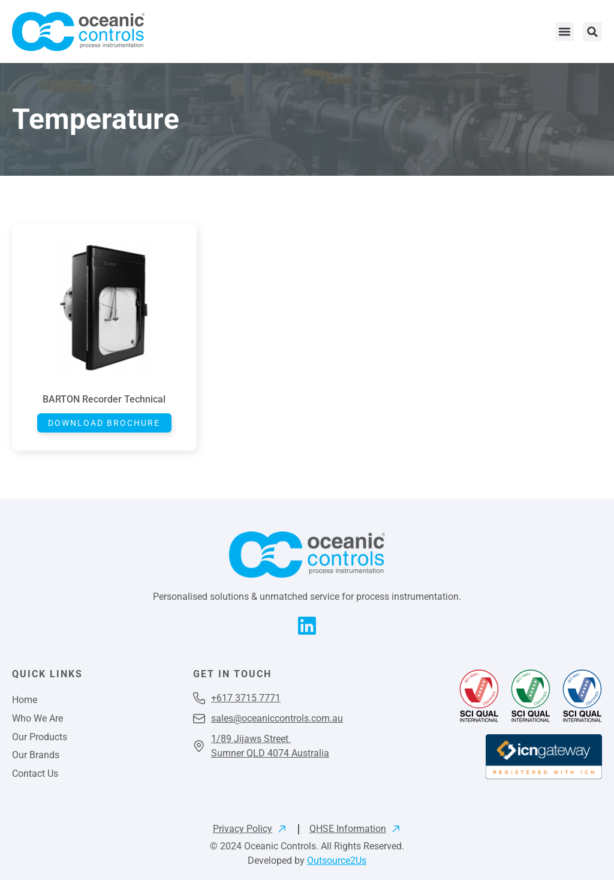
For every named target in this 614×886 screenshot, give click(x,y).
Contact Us (35, 779)
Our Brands (35, 759)
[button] (564, 31)
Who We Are (37, 721)
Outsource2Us (336, 866)
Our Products (39, 740)
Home (24, 702)
